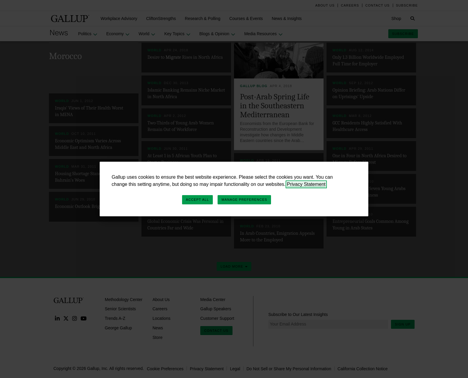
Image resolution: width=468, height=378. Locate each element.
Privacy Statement (306, 184)
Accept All (197, 199)
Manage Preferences (244, 199)
